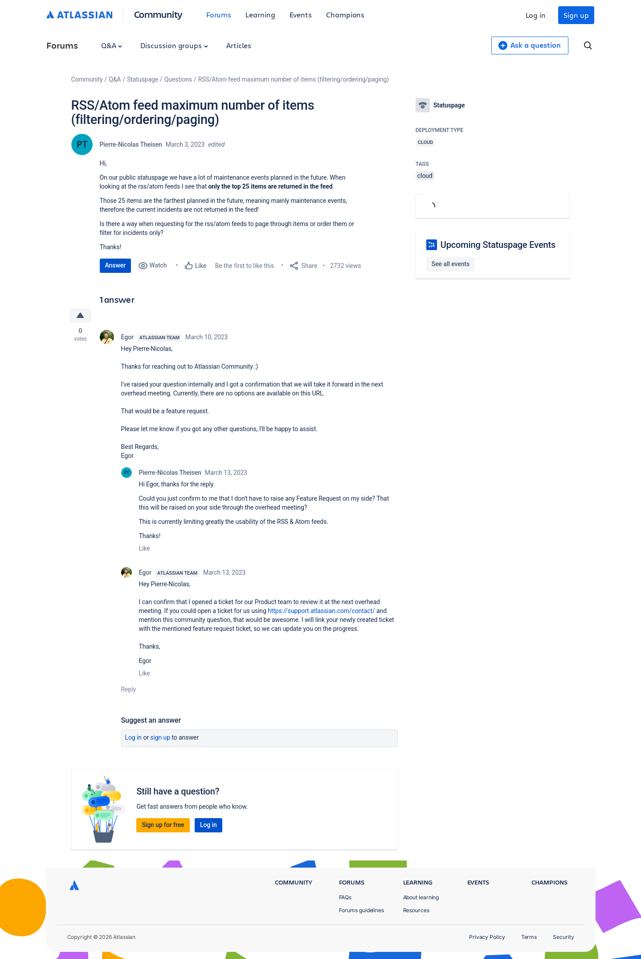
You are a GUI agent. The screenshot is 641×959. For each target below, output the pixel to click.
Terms (529, 937)
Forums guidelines (361, 910)
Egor (127, 337)
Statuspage (142, 79)
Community (158, 14)
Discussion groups (174, 45)
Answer (115, 265)
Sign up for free (163, 824)
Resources (416, 910)
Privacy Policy (487, 937)
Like (144, 548)
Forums (219, 14)
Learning (260, 14)
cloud (425, 175)
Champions (345, 14)
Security (563, 937)
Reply (128, 689)
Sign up (575, 15)
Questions (178, 79)
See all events (451, 264)
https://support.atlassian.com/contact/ (321, 610)
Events (301, 14)
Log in (536, 15)
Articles (238, 45)
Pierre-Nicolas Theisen (131, 144)
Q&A (111, 45)
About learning (421, 897)
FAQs (345, 897)
